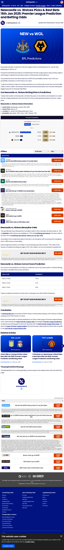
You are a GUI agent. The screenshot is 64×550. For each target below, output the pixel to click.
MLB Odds (24, 507)
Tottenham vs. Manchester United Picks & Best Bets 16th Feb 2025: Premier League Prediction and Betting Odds (47, 356)
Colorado (44, 501)
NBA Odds (24, 499)
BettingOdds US (13, 23)
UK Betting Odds (6, 501)
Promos (13, 6)
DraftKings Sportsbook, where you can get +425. (27, 236)
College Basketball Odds (28, 501)
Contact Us (4, 499)
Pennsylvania (45, 495)
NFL (18, 6)
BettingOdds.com (8, 314)
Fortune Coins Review (7, 525)
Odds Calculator (56, 6)
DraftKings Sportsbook (42, 233)
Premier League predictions (53, 322)
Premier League (41, 6)
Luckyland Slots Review (7, 527)
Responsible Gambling (7, 503)
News (48, 6)
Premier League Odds (27, 505)
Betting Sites (6, 6)
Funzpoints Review (6, 523)
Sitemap (4, 512)
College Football (29, 6)
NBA (21, 6)
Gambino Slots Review (7, 519)
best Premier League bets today (48, 324)
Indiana (44, 503)
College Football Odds (27, 497)
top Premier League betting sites (15, 328)
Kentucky (44, 499)
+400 (45, 136)
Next (62, 345)
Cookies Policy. (30, 542)
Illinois (43, 497)
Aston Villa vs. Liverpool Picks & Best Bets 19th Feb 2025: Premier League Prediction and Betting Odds (14, 356)
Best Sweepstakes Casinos (8, 517)
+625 (45, 140)
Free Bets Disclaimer (6, 510)
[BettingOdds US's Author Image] (21, 381)
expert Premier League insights (16, 326)
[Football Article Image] (16, 343)
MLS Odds (24, 503)
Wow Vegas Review (6, 521)
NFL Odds (24, 495)
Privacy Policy (5, 505)
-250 (45, 132)
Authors (4, 497)
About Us (4, 495)
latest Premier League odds (25, 322)
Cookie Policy (5, 507)
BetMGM (5, 233)
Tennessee (45, 505)
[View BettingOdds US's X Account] (19, 23)
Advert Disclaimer (58, 398)
